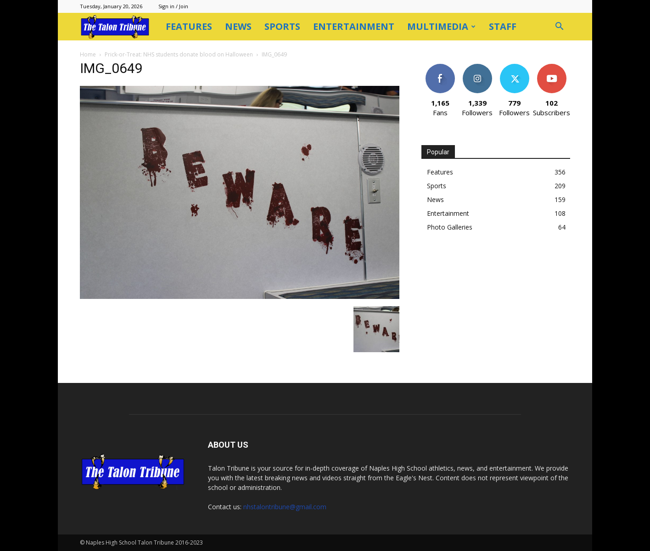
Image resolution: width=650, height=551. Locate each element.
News (238, 26)
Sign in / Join (173, 6)
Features (189, 26)
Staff (502, 26)
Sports (282, 26)
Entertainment (353, 26)
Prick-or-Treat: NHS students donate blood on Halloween (179, 54)
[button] (559, 27)
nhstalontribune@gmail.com (284, 506)
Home (88, 54)
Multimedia (441, 26)
